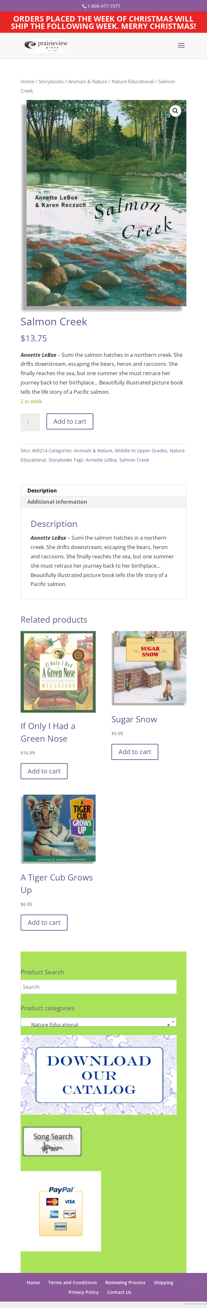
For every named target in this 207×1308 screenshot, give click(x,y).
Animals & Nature (87, 81)
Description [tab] (42, 490)
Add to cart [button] (44, 771)
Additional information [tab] (57, 501)
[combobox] (98, 1021)
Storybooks (51, 81)
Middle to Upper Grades (141, 450)
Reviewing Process (125, 1282)
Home (27, 81)
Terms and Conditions (72, 1282)
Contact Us (119, 1292)
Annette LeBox (101, 460)
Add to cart (69, 421)
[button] (175, 111)
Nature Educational (133, 81)
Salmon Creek (134, 460)
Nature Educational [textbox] (97, 1024)
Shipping (163, 1282)
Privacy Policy (84, 1292)
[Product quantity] (30, 422)
